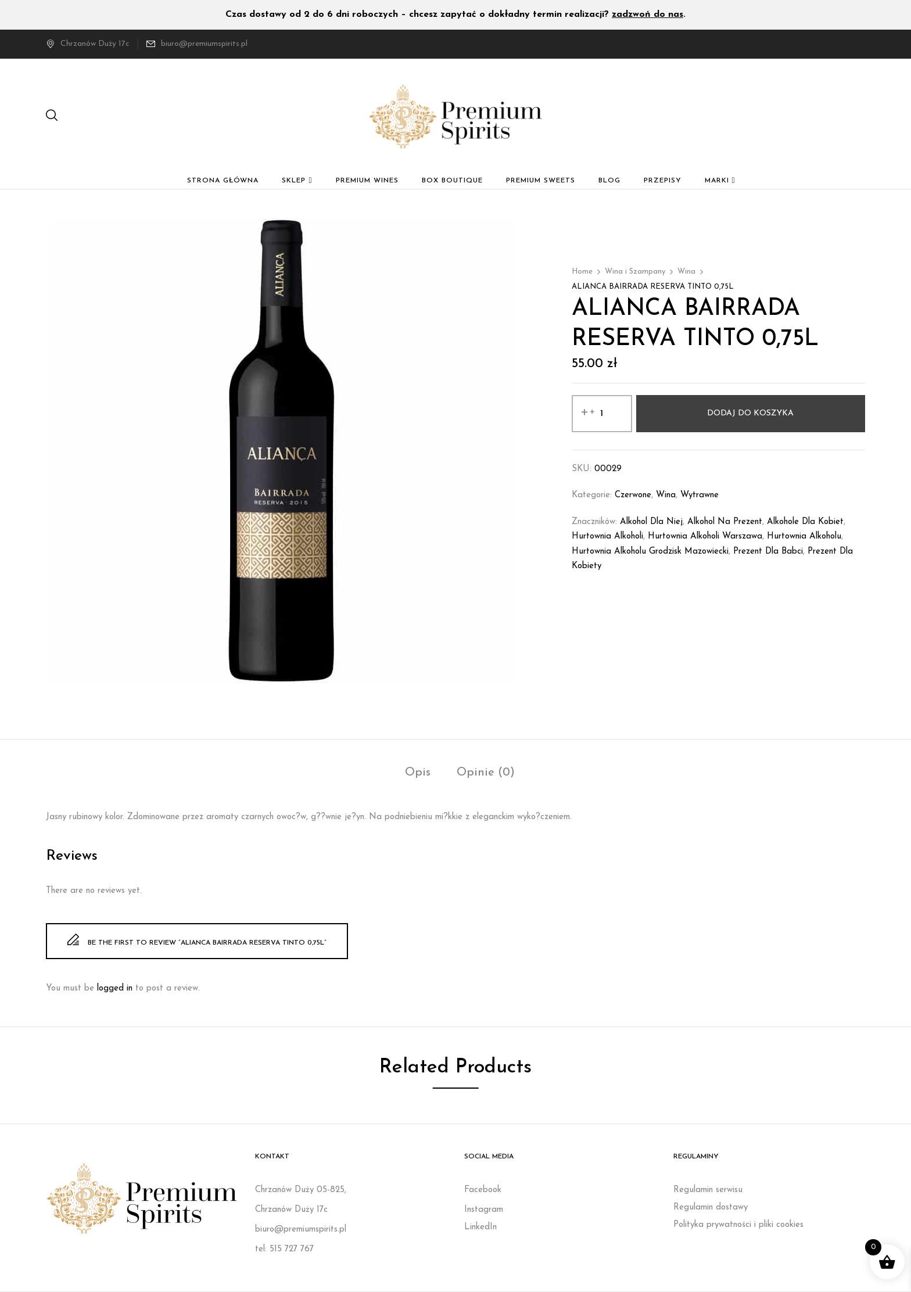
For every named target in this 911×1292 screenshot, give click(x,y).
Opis (418, 772)
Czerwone (633, 495)
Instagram (483, 1209)
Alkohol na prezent (724, 522)
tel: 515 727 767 (284, 1249)
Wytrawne (699, 495)
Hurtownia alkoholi (607, 536)
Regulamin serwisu (708, 1190)
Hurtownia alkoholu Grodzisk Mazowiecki (650, 551)
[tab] (418, 774)
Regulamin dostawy (710, 1207)
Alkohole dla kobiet (805, 522)
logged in (114, 988)
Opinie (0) (486, 772)
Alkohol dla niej (651, 522)
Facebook (482, 1190)
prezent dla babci (768, 551)
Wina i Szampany (635, 271)
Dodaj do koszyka (750, 413)
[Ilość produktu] (602, 413)
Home (582, 271)
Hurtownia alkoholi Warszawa (705, 536)
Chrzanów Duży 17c (88, 44)
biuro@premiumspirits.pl (204, 44)
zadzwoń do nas (647, 14)
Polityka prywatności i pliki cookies (738, 1225)
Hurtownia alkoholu (804, 536)
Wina (686, 271)
